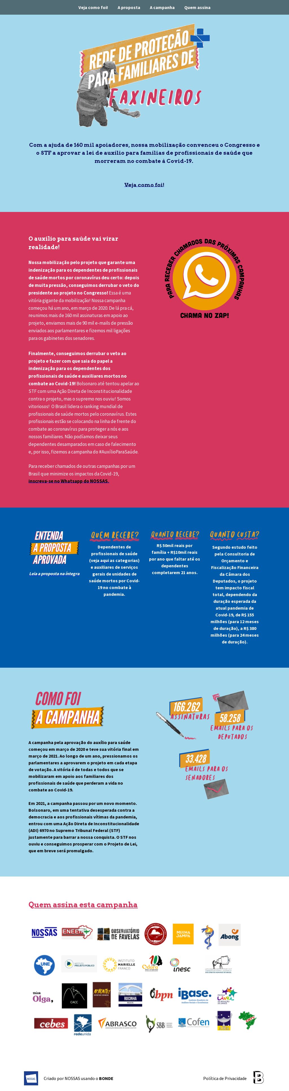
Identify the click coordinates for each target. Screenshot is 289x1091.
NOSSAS (72, 1078)
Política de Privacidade (225, 1078)
